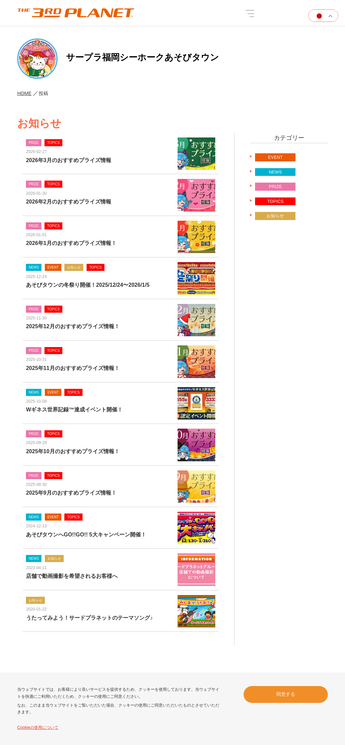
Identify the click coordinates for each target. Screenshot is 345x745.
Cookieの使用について (37, 727)
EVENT (275, 161)
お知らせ (275, 220)
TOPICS (275, 205)
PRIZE (275, 190)
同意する (285, 693)
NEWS (275, 176)
